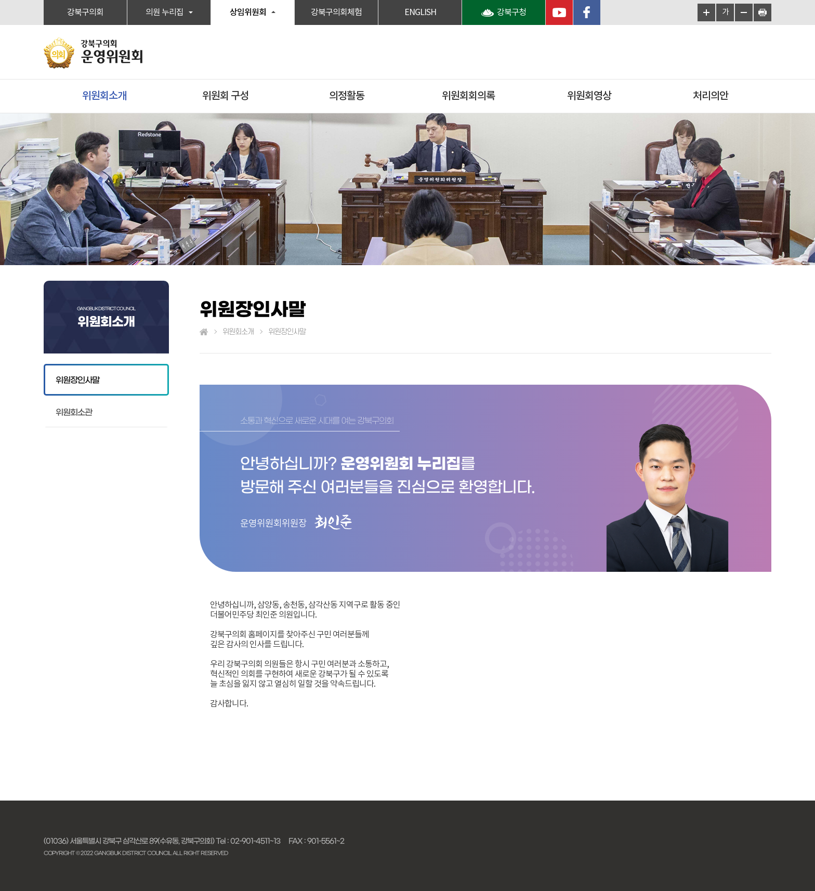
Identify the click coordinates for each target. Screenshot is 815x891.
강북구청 (511, 12)
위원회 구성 (225, 96)
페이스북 (586, 12)
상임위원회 (248, 12)
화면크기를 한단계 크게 (706, 12)
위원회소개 (104, 96)
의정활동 (346, 96)
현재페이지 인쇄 (762, 12)
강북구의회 (85, 12)
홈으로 (204, 332)
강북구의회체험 (336, 12)
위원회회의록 (468, 96)
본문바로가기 (0, 0)
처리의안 (710, 96)
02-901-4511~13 (255, 841)
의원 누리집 (164, 12)
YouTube (559, 12)
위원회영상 (589, 96)
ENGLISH (420, 12)
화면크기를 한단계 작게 (744, 12)
